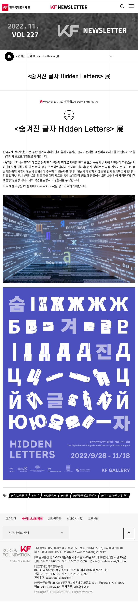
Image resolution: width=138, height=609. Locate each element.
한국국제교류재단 (85, 496)
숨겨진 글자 (19, 496)
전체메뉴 (131, 6)
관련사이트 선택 (36, 532)
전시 (36, 496)
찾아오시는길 (75, 519)
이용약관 (10, 519)
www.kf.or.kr (46, 186)
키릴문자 (51, 496)
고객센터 (93, 519)
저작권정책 (54, 519)
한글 (65, 496)
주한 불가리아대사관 (115, 496)
